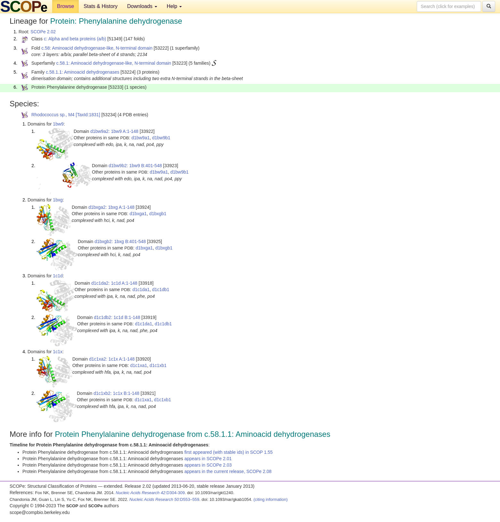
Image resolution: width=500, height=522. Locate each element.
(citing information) (271, 499)
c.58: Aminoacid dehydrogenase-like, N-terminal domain (96, 48)
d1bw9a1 (141, 137)
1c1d (57, 275)
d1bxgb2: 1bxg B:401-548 (120, 241)
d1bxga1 (138, 213)
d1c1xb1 (157, 365)
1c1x (57, 351)
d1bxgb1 (157, 213)
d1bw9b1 (161, 137)
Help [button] (174, 6)
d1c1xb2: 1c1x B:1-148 (116, 393)
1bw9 (58, 123)
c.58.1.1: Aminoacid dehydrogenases (82, 72)
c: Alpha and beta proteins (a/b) (75, 38)
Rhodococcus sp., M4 (53, 114)
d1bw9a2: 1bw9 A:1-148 (114, 131)
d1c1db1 (160, 289)
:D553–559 (164, 499)
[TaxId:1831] (88, 114)
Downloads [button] (142, 6)
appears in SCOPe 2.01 (208, 458)
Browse (65, 6)
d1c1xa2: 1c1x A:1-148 (111, 359)
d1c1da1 (141, 289)
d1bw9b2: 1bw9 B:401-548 (135, 165)
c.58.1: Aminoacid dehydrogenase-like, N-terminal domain (113, 63)
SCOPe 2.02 (43, 31)
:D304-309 (150, 492)
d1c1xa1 (138, 365)
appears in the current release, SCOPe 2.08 (227, 471)
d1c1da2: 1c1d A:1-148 (114, 283)
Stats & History (100, 6)
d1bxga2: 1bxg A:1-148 (111, 207)
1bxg (57, 199)
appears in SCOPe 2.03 (208, 465)
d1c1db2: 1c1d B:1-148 (117, 317)
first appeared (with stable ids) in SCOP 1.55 (228, 452)
